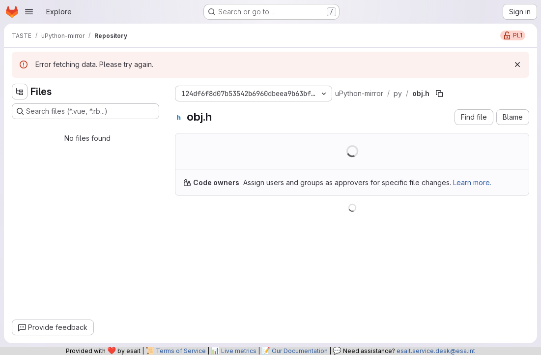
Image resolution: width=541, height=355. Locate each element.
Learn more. (472, 182)
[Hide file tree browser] (20, 91)
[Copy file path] (439, 93)
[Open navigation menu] (29, 12)
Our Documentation (300, 351)
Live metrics (238, 351)
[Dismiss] (517, 64)
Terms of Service (181, 351)
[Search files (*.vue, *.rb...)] (85, 111)
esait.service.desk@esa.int (436, 351)
